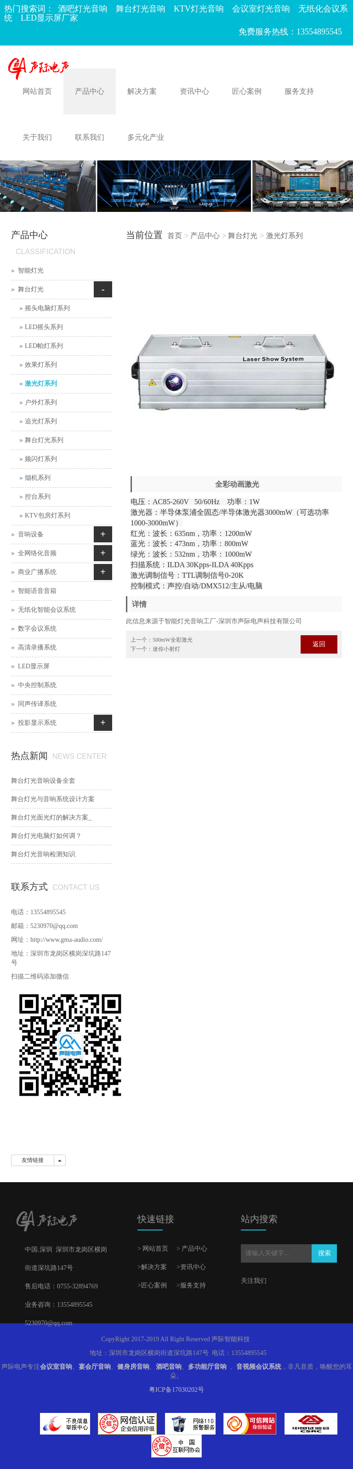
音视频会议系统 (258, 1366)
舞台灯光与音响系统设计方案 (53, 799)
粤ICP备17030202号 (176, 1389)
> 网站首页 (152, 1248)
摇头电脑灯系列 (47, 308)
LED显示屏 (34, 666)
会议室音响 (56, 1366)
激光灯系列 (284, 235)
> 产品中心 (191, 1248)
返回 (319, 644)
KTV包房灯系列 (47, 515)
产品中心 (89, 91)
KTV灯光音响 (199, 8)
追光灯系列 (41, 421)
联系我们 (89, 137)
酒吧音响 (169, 1366)
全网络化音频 (37, 553)
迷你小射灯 (166, 649)
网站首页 (37, 91)
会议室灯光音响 (261, 8)
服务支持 (299, 91)
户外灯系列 (41, 402)
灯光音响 (190, 621)
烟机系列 (38, 477)
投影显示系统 (37, 722)
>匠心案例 (152, 1285)
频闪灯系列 (41, 459)
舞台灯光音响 (140, 8)
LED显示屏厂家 (49, 18)
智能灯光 (31, 270)
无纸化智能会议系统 (47, 609)
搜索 (324, 1253)
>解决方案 (152, 1267)
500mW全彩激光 (173, 640)
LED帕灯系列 (44, 345)
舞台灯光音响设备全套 (43, 780)
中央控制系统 (37, 685)
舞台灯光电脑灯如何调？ (46, 835)
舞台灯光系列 (44, 440)
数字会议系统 (37, 628)
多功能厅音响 (207, 1366)
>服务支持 (191, 1285)
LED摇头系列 (44, 327)
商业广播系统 (37, 572)
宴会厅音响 (95, 1366)
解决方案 (142, 91)
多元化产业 (145, 137)
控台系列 (38, 496)
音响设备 (31, 534)
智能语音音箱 (37, 590)
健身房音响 (133, 1366)
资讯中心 (194, 91)
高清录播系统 (37, 647)
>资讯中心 (191, 1267)
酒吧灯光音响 (83, 8)
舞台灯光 (242, 235)
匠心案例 (247, 91)
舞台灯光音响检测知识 (43, 854)
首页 (174, 235)
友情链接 (32, 1160)
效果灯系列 (41, 364)
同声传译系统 (37, 703)
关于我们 (37, 137)
